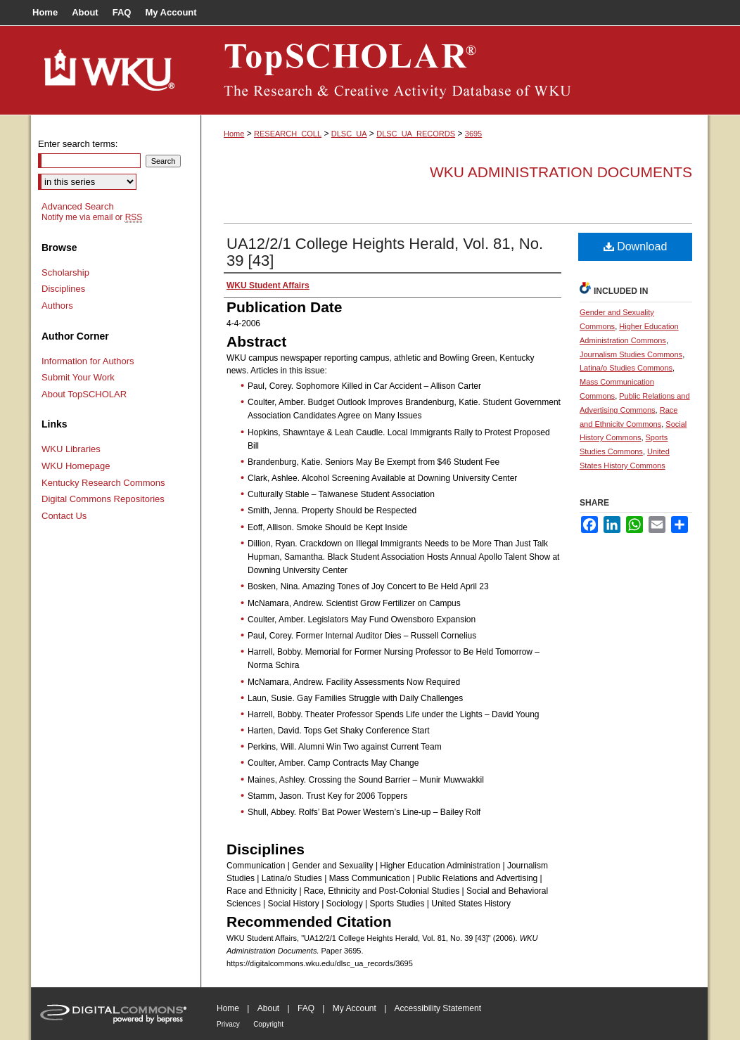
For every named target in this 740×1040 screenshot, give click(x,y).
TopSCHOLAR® (454, 70)
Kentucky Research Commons (103, 482)
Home (234, 133)
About (268, 1008)
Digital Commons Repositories (103, 499)
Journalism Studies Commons (631, 354)
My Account (354, 1008)
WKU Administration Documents (561, 172)
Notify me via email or (92, 217)
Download (636, 246)
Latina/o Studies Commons (626, 368)
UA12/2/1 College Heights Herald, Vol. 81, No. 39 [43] (385, 252)
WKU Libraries (71, 449)
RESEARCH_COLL (287, 133)
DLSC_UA (349, 133)
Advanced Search (78, 206)
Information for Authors (88, 361)
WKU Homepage (76, 466)
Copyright (268, 1024)
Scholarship (65, 272)
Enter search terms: (77, 144)
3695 (473, 133)
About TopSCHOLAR (84, 394)
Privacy (228, 1024)
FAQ (306, 1008)
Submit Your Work (78, 377)
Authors (57, 305)
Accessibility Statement (438, 1008)
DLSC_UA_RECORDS (415, 133)
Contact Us (64, 516)
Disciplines (63, 288)
